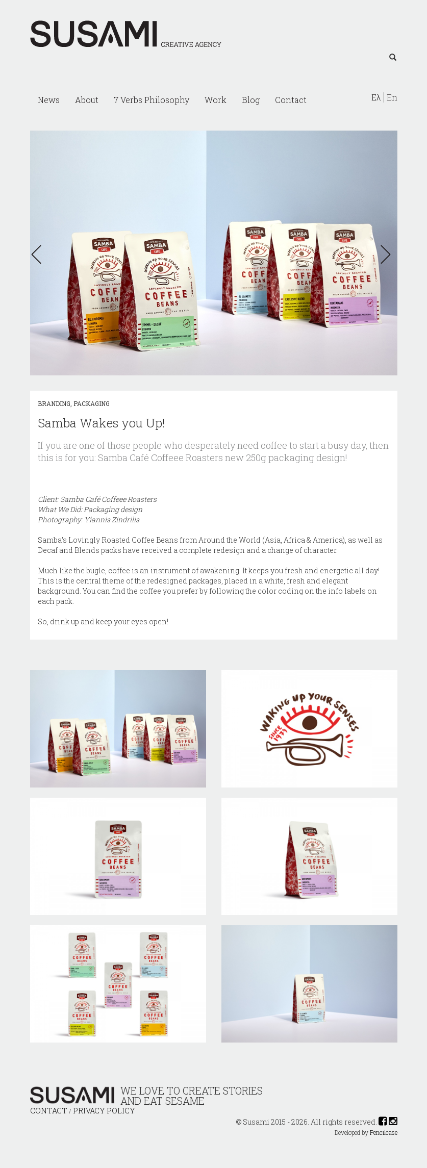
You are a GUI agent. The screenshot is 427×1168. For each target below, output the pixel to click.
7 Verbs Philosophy (151, 99)
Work (216, 99)
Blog (251, 99)
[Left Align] (393, 57)
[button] (39, 254)
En (392, 97)
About (86, 99)
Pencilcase (383, 1132)
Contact (291, 99)
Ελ (376, 97)
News (49, 99)
